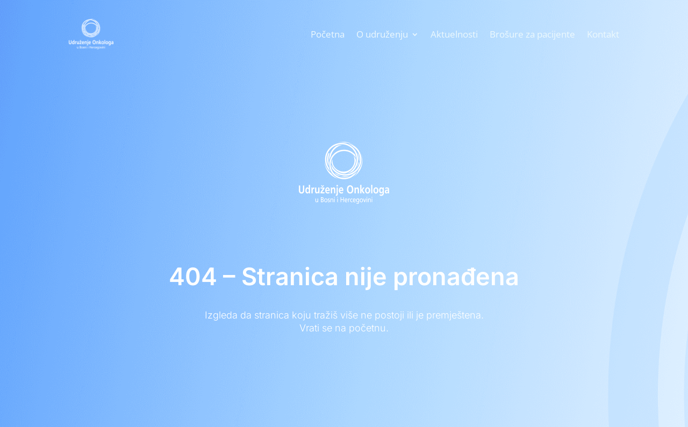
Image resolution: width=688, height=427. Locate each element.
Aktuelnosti (454, 34)
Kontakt (603, 34)
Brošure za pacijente (532, 34)
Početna (328, 34)
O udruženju (382, 34)
